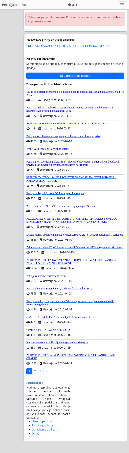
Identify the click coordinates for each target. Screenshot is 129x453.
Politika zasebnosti (43, 425)
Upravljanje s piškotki (45, 429)
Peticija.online (14, 4)
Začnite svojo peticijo (75, 76)
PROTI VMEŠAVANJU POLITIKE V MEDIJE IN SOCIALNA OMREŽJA (68, 46)
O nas (35, 433)
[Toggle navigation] (122, 4)
